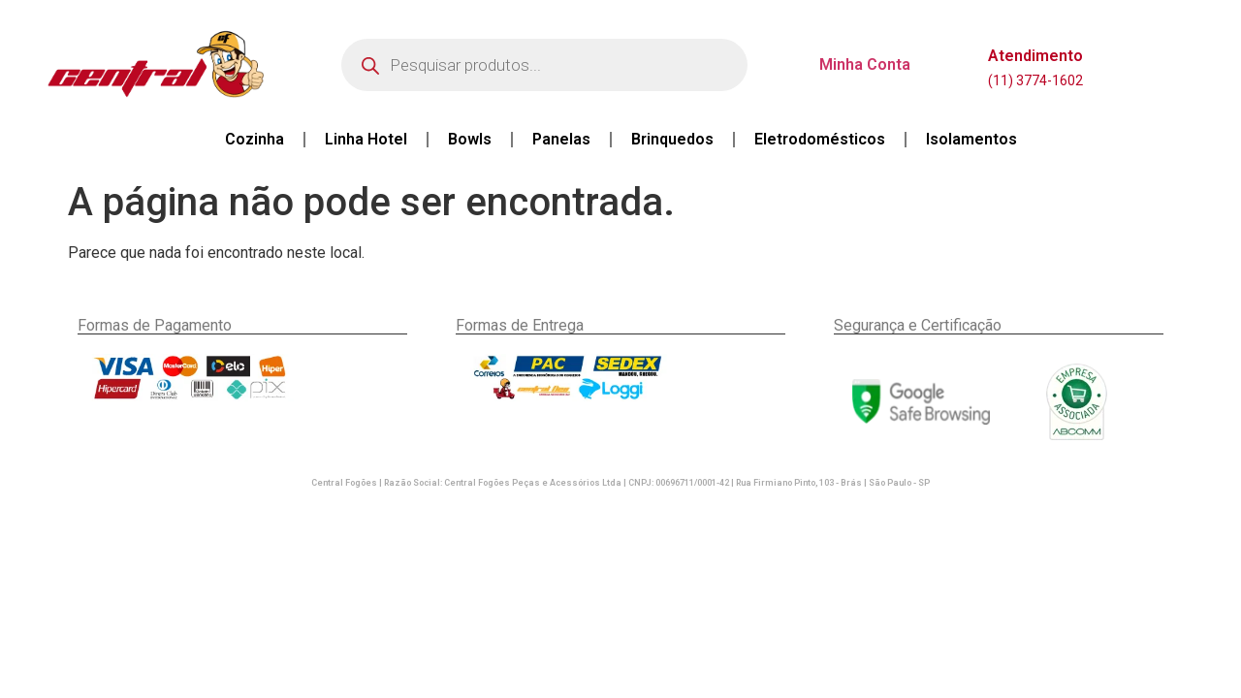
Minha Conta (864, 64)
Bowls (470, 139)
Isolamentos (971, 139)
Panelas (561, 139)
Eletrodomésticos (819, 139)
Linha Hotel (366, 139)
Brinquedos (672, 139)
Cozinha (254, 139)
